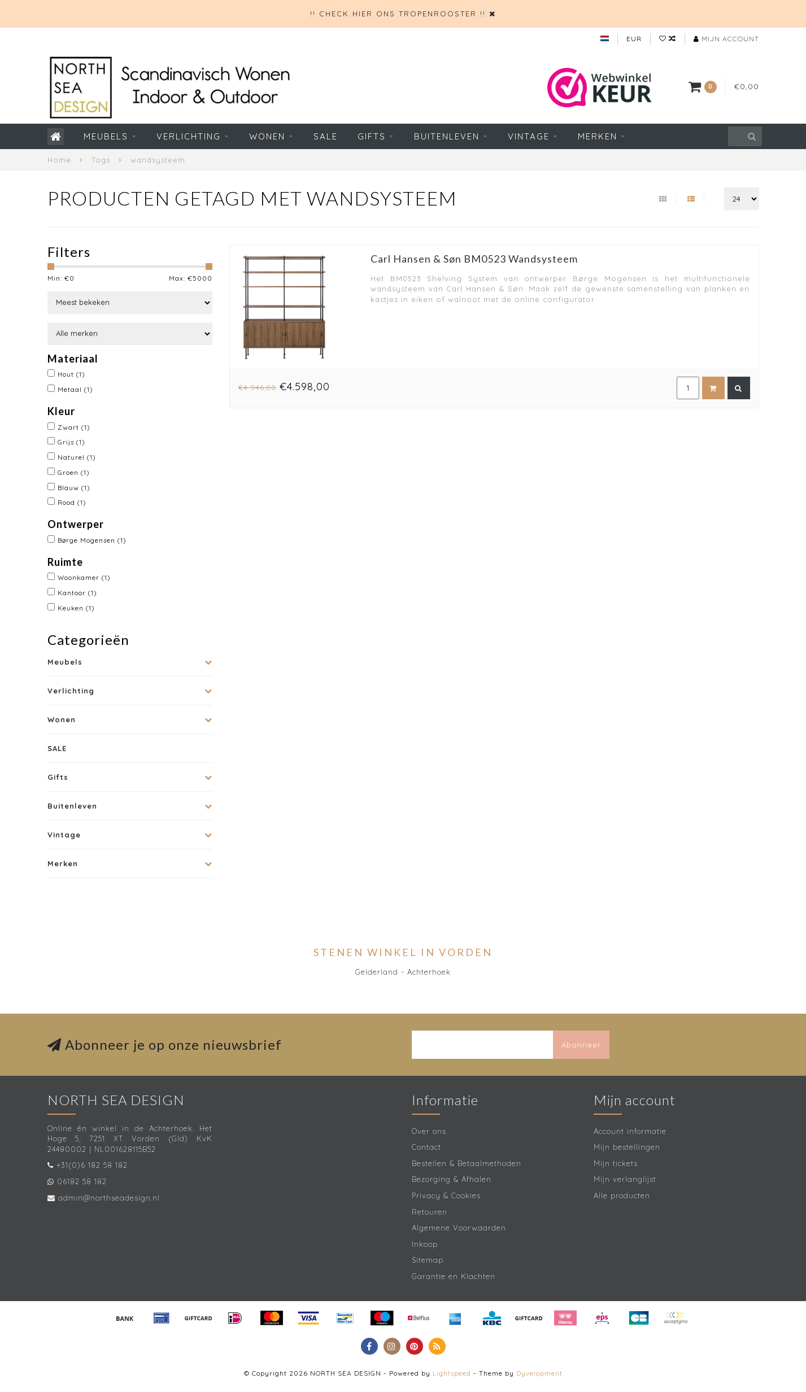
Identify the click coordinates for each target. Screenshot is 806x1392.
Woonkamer (84, 577)
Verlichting (188, 136)
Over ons (429, 1131)
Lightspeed (452, 1373)
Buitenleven (447, 136)
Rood (72, 502)
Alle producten (622, 1195)
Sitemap (427, 1259)
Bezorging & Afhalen (451, 1179)
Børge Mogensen (92, 540)
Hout (71, 374)
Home (59, 159)
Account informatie (630, 1131)
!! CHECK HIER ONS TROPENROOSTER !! (398, 13)
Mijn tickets (616, 1163)
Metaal (75, 389)
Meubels (106, 136)
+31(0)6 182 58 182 (92, 1165)
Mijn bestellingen (627, 1146)
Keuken (76, 608)
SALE (325, 136)
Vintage (529, 136)
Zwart (74, 427)
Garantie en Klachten (453, 1276)
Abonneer (581, 1044)
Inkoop (425, 1244)
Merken (597, 136)
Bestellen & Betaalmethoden (466, 1163)
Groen (74, 472)
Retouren (429, 1211)
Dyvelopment (539, 1373)
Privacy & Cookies (446, 1195)
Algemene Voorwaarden (459, 1227)
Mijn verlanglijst (625, 1179)
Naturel (77, 457)
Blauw (74, 487)
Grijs (71, 442)
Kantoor (77, 592)
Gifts (372, 136)
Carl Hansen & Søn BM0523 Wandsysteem (474, 258)
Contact (426, 1146)
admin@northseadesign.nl (109, 1197)
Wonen (267, 136)
